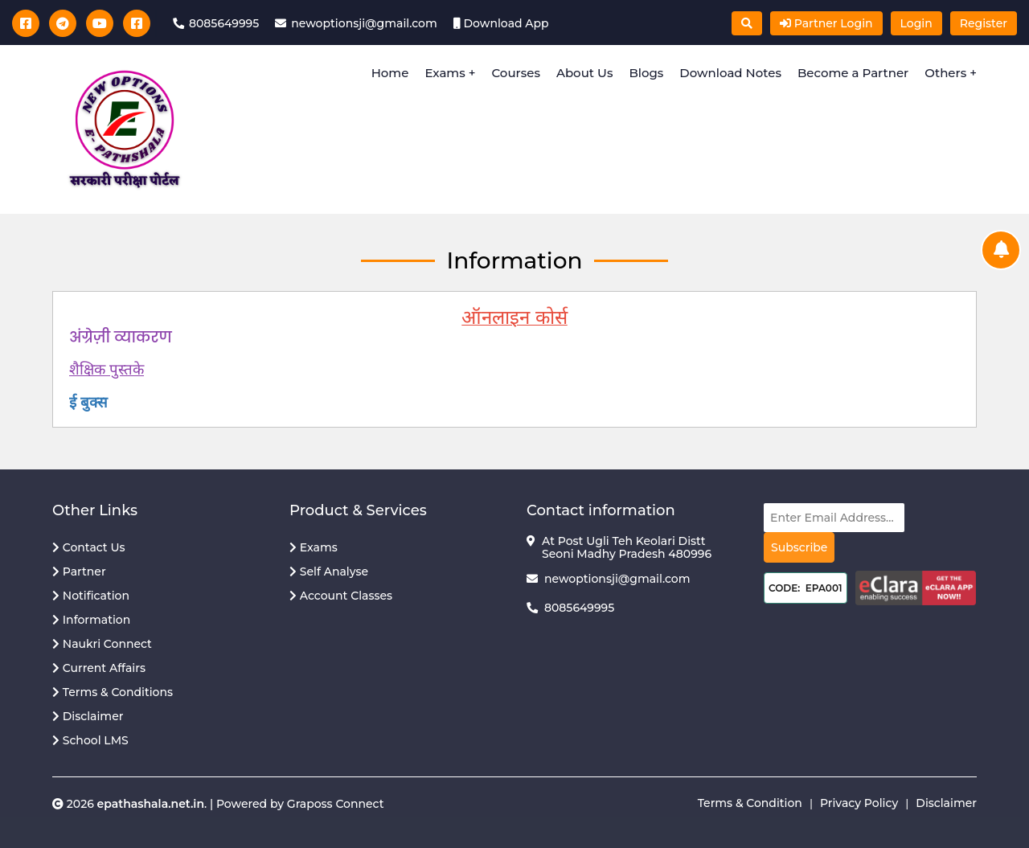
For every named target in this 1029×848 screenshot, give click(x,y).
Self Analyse (328, 571)
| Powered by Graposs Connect (295, 804)
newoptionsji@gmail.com (617, 578)
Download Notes (730, 72)
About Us (584, 72)
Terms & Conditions (112, 692)
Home (390, 72)
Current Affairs (99, 668)
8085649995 (579, 607)
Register (983, 23)
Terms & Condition (750, 803)
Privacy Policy (859, 803)
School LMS (90, 740)
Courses (516, 72)
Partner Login (826, 23)
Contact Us (88, 547)
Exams (444, 72)
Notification (90, 595)
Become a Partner (852, 72)
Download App (505, 23)
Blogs (646, 72)
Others (947, 72)
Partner (79, 571)
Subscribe (799, 547)
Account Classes (340, 595)
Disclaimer (87, 716)
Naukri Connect (102, 644)
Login (916, 23)
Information (91, 619)
